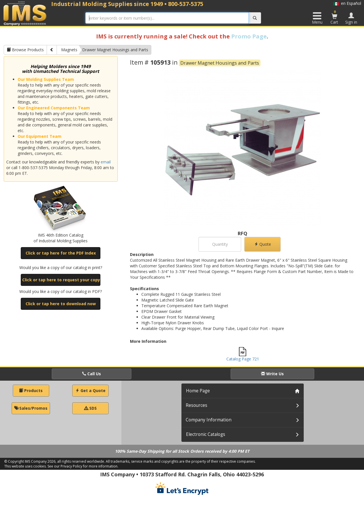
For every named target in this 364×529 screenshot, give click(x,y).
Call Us (91, 373)
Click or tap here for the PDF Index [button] (61, 253)
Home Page (198, 391)
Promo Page (249, 36)
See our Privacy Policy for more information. (82, 466)
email (106, 162)
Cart (334, 17)
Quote (262, 244)
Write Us (272, 373)
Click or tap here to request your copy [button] (61, 279)
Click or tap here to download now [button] (61, 303)
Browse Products (25, 49)
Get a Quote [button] (90, 390)
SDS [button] (90, 408)
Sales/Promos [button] (30, 408)
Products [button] (31, 390)
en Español (347, 3)
